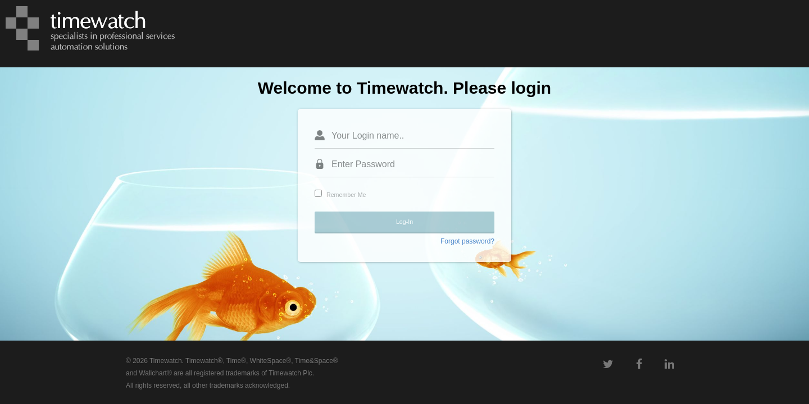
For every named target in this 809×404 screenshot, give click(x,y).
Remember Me (346, 194)
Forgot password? (467, 241)
